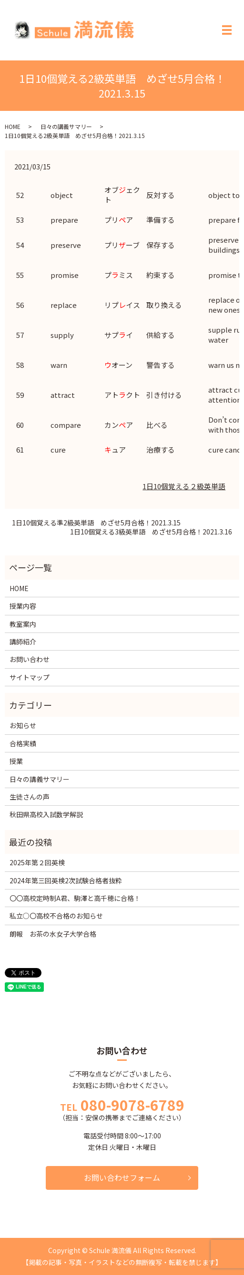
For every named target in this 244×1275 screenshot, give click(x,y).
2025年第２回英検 (37, 862)
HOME (12, 126)
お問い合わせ (30, 659)
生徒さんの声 (30, 796)
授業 (16, 761)
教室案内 (23, 624)
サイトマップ (30, 677)
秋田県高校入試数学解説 (46, 814)
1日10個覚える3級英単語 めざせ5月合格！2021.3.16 (151, 531)
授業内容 (23, 606)
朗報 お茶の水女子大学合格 (53, 934)
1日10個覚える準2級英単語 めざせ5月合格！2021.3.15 (96, 522)
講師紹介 (23, 641)
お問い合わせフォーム (122, 1177)
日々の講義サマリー (66, 126)
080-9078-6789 (132, 1104)
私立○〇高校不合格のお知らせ (56, 915)
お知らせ (23, 725)
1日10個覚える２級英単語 (183, 486)
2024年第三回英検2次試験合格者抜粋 (66, 880)
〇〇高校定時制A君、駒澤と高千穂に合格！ (75, 898)
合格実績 (23, 743)
